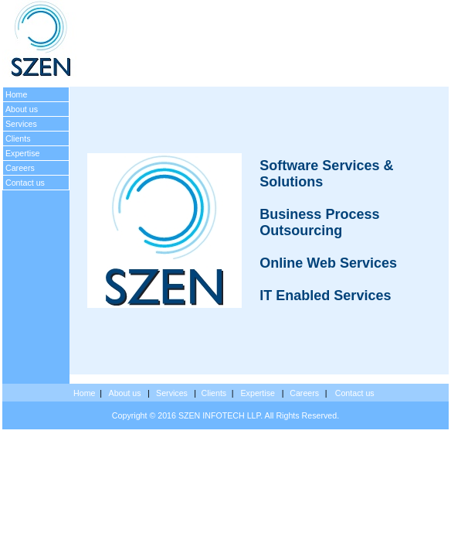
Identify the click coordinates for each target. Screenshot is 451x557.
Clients (18, 138)
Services (21, 123)
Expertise (22, 153)
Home (16, 94)
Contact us (25, 182)
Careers (20, 168)
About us (21, 109)
